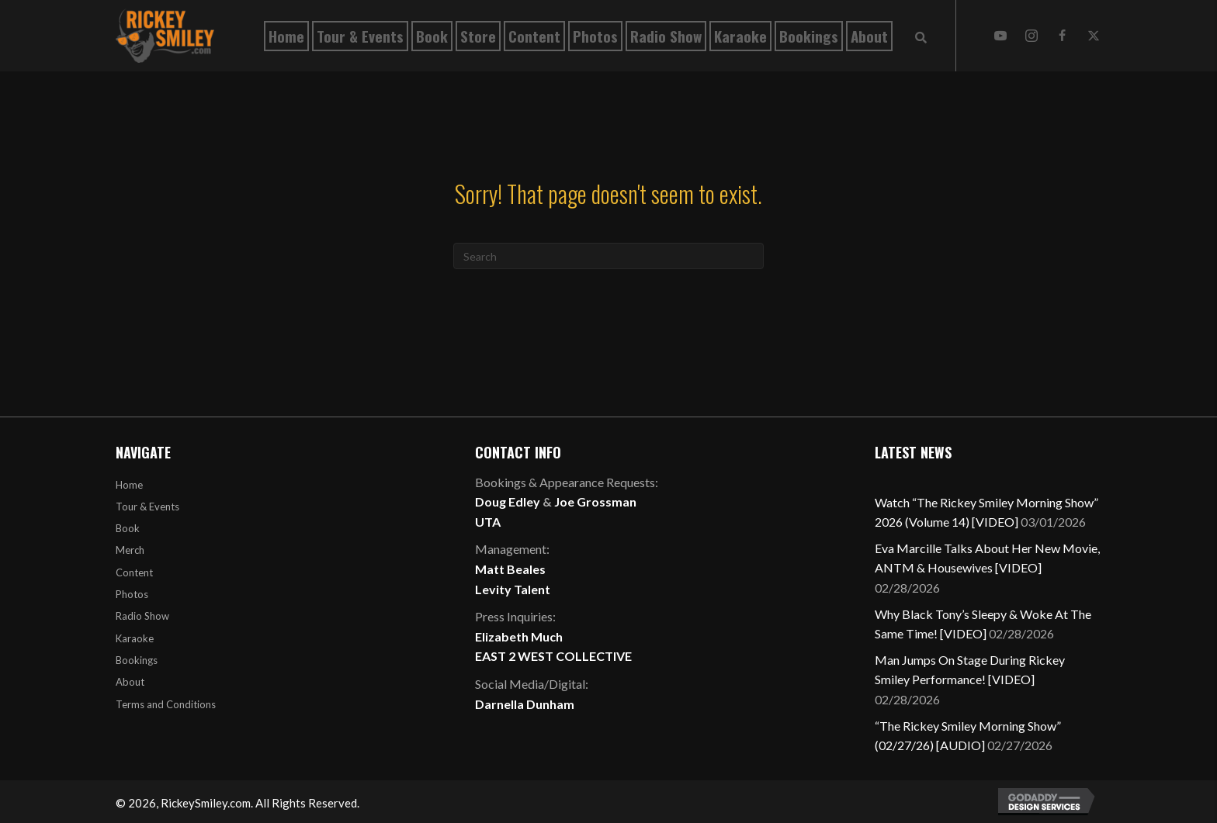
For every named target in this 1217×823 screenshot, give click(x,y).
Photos (132, 594)
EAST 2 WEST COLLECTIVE (553, 655)
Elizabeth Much (519, 636)
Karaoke (135, 638)
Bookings (137, 660)
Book (128, 528)
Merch (130, 550)
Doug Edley (507, 501)
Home (129, 485)
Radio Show (142, 616)
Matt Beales (510, 569)
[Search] (608, 256)
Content (134, 572)
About (130, 682)
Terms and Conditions (166, 704)
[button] (1000, 35)
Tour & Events (147, 506)
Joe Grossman (595, 501)
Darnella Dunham (524, 704)
